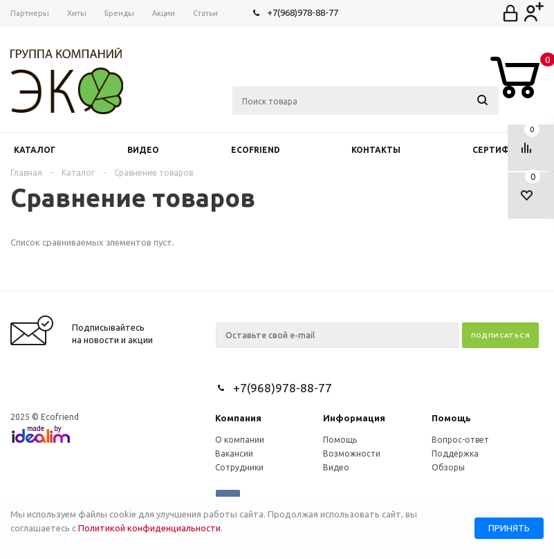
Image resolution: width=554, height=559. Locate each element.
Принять (509, 528)
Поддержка (455, 453)
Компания (238, 418)
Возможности (351, 453)
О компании (239, 439)
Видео (336, 467)
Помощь (451, 418)
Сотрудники (239, 467)
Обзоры (448, 467)
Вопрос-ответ (460, 439)
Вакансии (234, 453)
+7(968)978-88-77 (302, 12)
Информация (354, 418)
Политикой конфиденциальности (149, 528)
